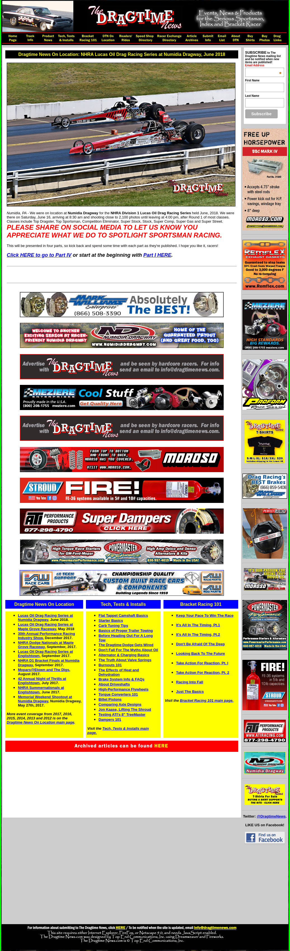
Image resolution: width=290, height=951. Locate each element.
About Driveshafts (114, 684)
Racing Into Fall (189, 682)
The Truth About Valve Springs (125, 660)
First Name (252, 80)
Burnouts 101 (110, 665)
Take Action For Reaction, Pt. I (202, 663)
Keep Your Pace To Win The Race (204, 615)
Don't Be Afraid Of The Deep (200, 644)
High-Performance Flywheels (123, 689)
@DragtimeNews (271, 816)
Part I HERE (157, 255)
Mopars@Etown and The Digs (43, 670)
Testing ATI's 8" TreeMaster (122, 714)
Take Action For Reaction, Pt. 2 (202, 672)
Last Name (252, 95)
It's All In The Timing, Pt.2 (198, 634)
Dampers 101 (110, 719)
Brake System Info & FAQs (121, 679)
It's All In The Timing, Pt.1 (198, 625)
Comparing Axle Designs (120, 704)
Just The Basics (190, 691)
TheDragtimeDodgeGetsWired (126, 645)
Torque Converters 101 (118, 694)
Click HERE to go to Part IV (39, 255)
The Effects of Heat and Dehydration (119, 672)
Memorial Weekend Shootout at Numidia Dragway (45, 699)
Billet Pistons (110, 699)
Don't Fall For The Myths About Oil (128, 650)
